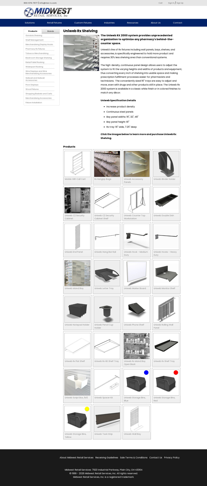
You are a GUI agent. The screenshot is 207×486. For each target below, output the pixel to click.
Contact (177, 23)
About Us (156, 23)
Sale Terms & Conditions (133, 457)
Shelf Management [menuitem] (34, 40)
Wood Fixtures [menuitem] (32, 89)
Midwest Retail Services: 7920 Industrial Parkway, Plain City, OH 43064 (103, 469)
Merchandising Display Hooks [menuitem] (39, 44)
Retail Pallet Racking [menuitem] (35, 62)
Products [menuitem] (32, 31)
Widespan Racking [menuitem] (34, 66)
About (76, 457)
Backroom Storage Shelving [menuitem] (39, 57)
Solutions (30, 23)
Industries (109, 23)
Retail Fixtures (54, 23)
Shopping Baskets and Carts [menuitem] (39, 93)
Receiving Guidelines (106, 457)
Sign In (171, 3)
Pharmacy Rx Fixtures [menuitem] (35, 49)
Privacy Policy (172, 457)
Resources (132, 23)
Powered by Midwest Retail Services (49, 12)
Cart (160, 3)
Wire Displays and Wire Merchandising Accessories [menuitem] (39, 72)
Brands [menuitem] (50, 31)
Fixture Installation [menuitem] (34, 102)
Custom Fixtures (83, 23)
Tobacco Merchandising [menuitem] (37, 53)
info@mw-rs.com (48, 3)
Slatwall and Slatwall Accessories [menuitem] (35, 79)
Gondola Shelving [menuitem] (34, 35)
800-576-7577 (31, 3)
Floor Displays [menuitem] (32, 84)
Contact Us (155, 457)
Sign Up (180, 3)
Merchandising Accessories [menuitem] (39, 98)
